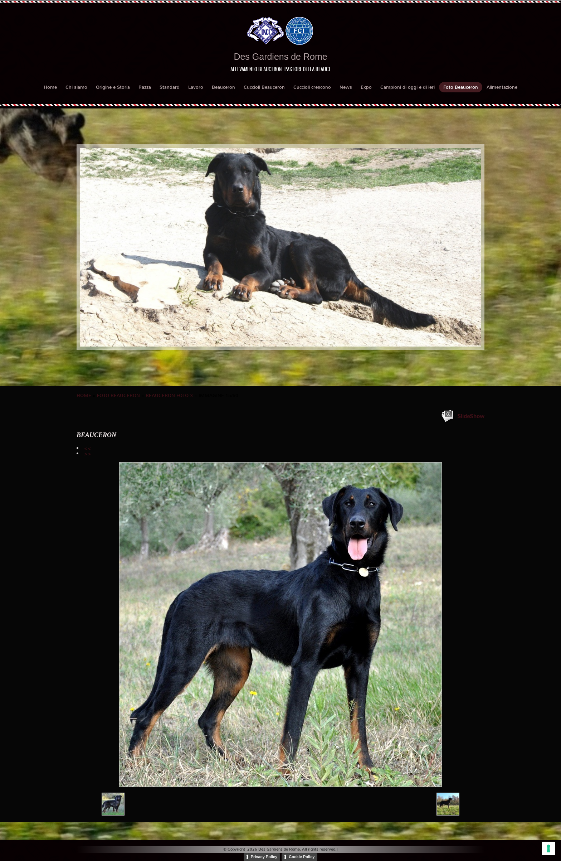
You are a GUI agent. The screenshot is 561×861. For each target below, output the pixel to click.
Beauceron (223, 87)
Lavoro (195, 87)
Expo (366, 87)
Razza (144, 87)
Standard (170, 87)
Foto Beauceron (460, 87)
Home (50, 87)
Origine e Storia (113, 87)
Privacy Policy (264, 857)
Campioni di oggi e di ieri (407, 87)
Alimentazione (502, 87)
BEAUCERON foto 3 (169, 395)
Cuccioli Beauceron (264, 87)
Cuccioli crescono (312, 87)
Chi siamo (76, 87)
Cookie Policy (301, 857)
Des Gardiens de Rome (280, 57)
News (346, 87)
